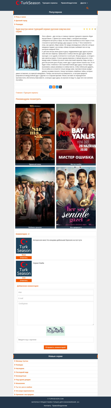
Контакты (47, 406)
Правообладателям (59, 406)
